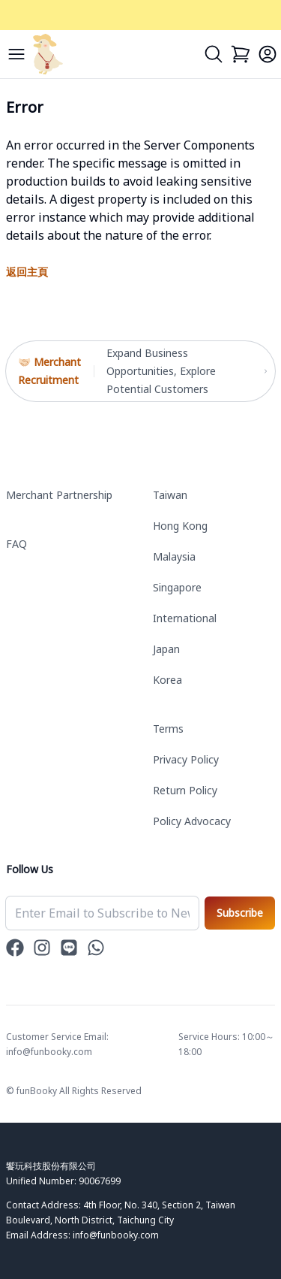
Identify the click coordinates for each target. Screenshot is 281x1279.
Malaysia (174, 556)
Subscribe (240, 913)
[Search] (213, 54)
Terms (168, 728)
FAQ (16, 544)
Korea (167, 680)
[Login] (267, 54)
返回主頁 (27, 272)
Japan (166, 649)
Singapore (177, 587)
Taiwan (170, 495)
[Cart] (240, 54)
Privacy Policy (186, 759)
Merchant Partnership (59, 495)
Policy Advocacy (192, 821)
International (185, 618)
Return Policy (185, 790)
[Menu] (16, 54)
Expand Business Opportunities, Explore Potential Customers (184, 371)
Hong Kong (180, 526)
